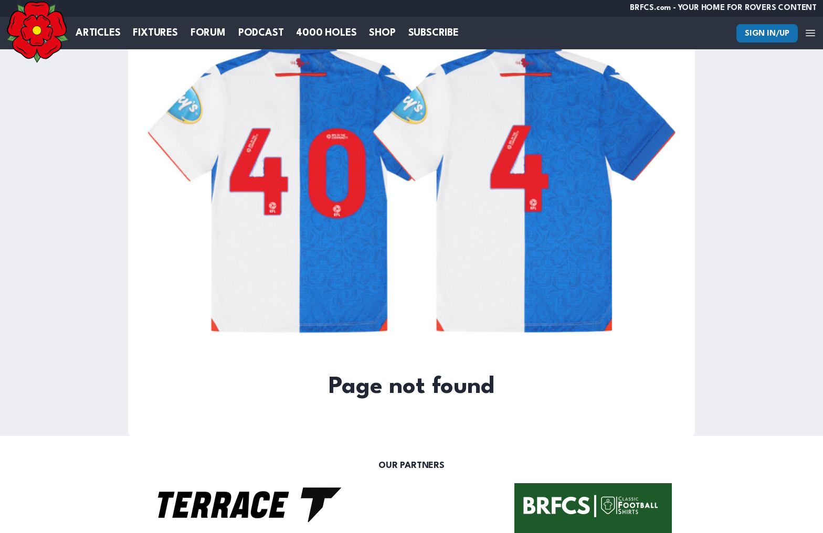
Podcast (261, 33)
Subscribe (433, 33)
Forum (208, 33)
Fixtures (155, 33)
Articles (98, 33)
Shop (382, 33)
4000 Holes (326, 33)
